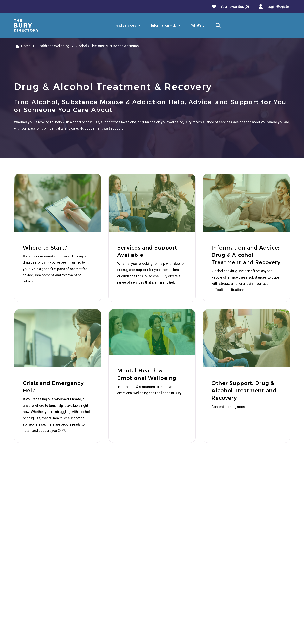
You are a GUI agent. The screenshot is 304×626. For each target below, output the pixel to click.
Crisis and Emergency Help (53, 387)
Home (22, 46)
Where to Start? (45, 247)
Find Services (128, 25)
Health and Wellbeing (53, 46)
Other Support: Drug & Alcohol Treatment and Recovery (244, 390)
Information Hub (166, 25)
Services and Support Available (147, 251)
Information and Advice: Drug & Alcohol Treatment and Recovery (246, 255)
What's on (198, 25)
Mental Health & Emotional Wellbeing (146, 374)
